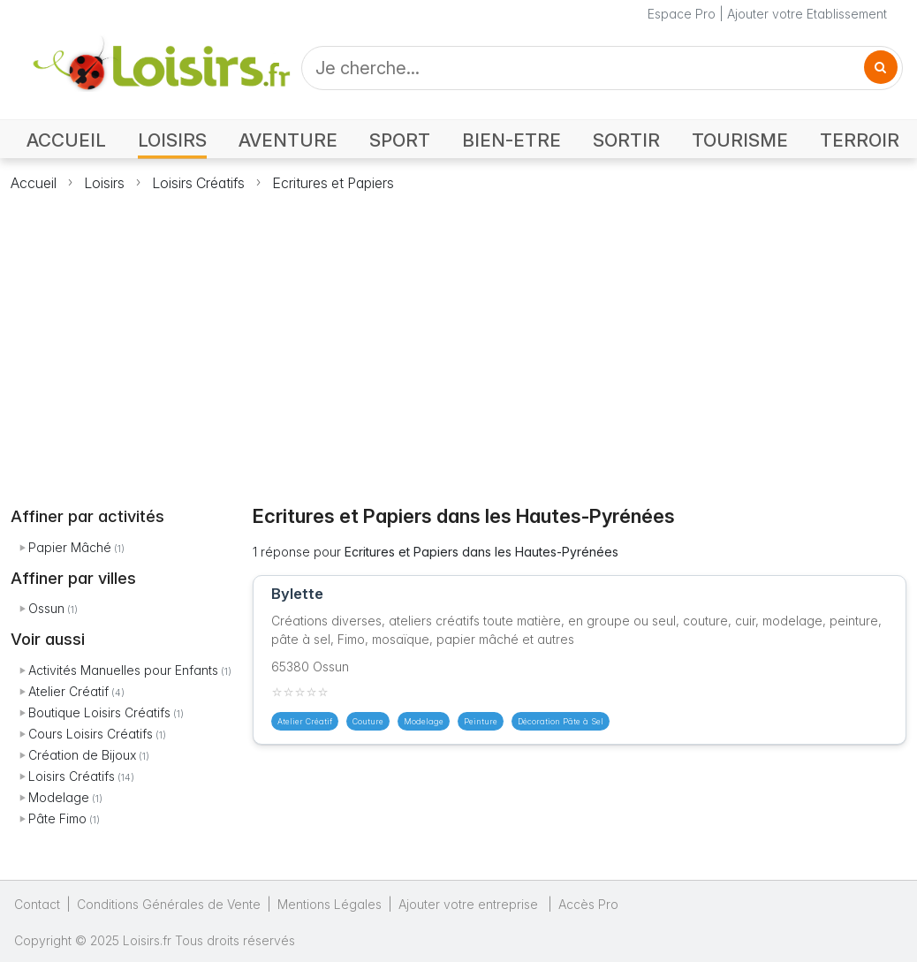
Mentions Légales (329, 904)
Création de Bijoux (82, 754)
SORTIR (626, 140)
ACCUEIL (66, 140)
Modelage (58, 797)
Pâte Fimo (57, 818)
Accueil (34, 183)
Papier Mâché (69, 547)
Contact (37, 904)
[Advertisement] (458, 338)
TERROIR (859, 140)
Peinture (480, 721)
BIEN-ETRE (511, 140)
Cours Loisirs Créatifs (90, 733)
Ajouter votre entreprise (470, 904)
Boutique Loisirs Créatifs (99, 712)
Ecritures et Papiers (333, 183)
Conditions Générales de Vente (169, 904)
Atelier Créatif (68, 691)
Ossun (46, 608)
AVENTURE (288, 140)
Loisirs (104, 183)
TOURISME (740, 140)
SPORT (399, 140)
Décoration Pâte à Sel (560, 721)
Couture (367, 721)
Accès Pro (588, 904)
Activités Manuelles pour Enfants (123, 670)
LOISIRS (172, 140)
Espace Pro (682, 13)
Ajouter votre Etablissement (807, 13)
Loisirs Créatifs (198, 183)
